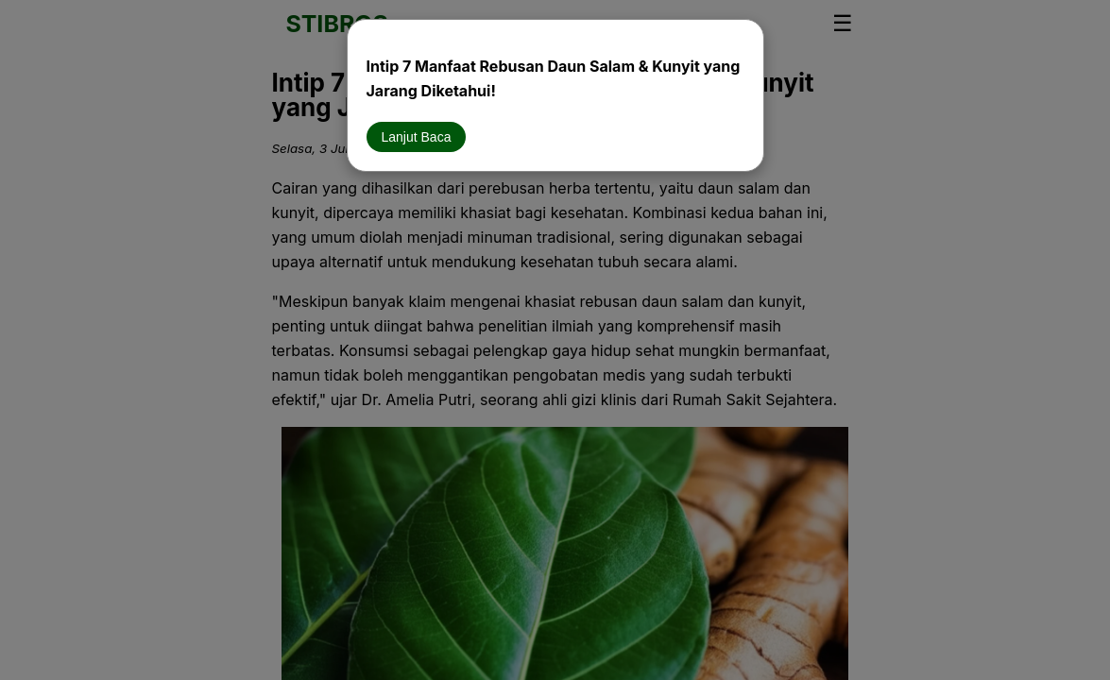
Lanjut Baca (417, 136)
